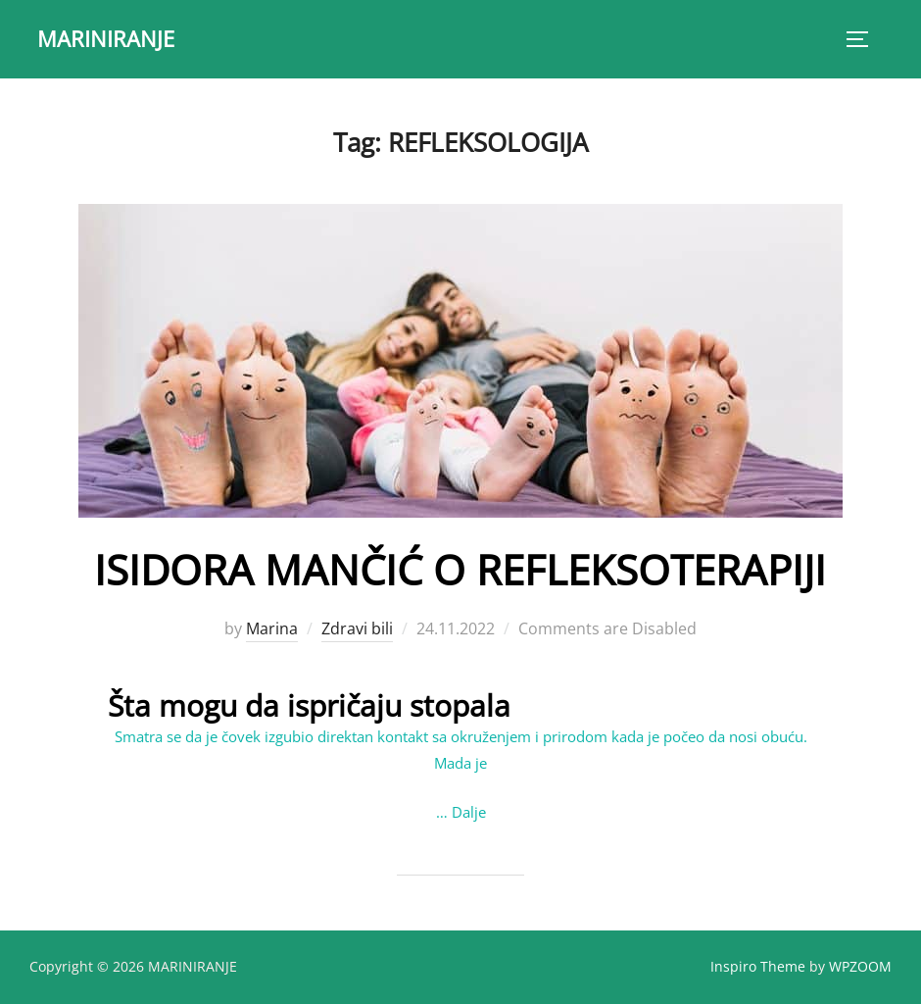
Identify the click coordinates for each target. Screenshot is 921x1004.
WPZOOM (860, 966)
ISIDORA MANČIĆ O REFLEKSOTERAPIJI (460, 569)
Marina (272, 628)
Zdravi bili (357, 628)
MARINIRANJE (105, 38)
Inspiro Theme (757, 966)
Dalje (469, 812)
